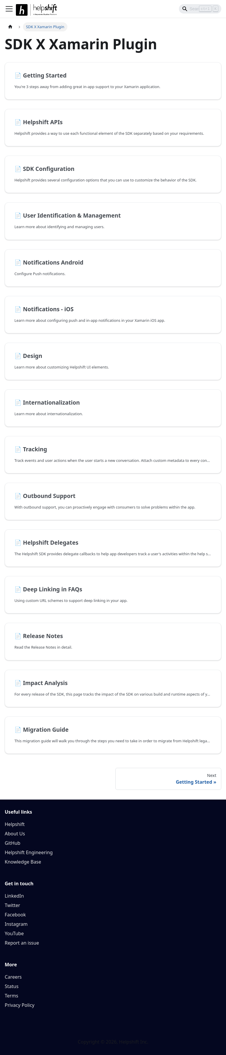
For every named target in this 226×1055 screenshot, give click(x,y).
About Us (15, 833)
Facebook (15, 914)
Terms (11, 995)
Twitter (12, 905)
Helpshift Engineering (29, 852)
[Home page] (10, 26)
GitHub (12, 843)
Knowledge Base (23, 862)
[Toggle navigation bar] (9, 8)
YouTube (14, 933)
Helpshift (15, 824)
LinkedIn (14, 896)
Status (12, 986)
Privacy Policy (19, 1005)
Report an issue (22, 943)
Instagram (16, 924)
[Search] (200, 9)
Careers (13, 977)
